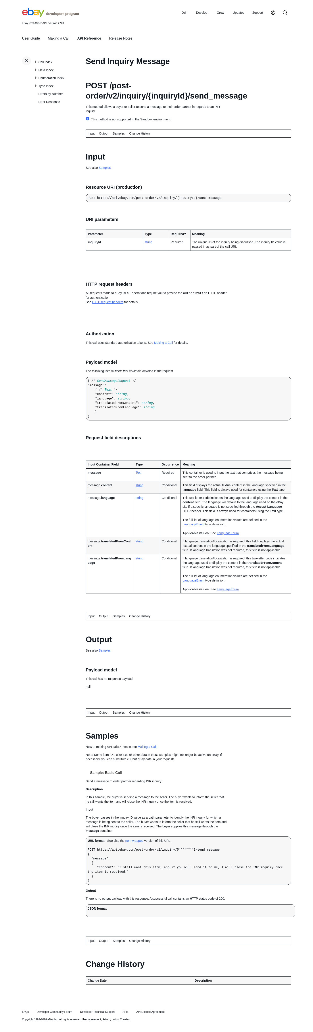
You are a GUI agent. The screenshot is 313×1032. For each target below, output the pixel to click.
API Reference (89, 38)
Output (103, 133)
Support (257, 12)
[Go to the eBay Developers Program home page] (50, 15)
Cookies (124, 1019)
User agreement (91, 1019)
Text (108, 390)
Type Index (46, 86)
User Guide (31, 38)
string (148, 242)
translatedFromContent (116, 403)
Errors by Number (50, 94)
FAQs (25, 1011)
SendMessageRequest (114, 381)
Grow (220, 12)
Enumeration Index (51, 78)
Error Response (49, 102)
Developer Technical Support (97, 1011)
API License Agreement (150, 1011)
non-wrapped (134, 840)
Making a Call (58, 38)
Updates (238, 12)
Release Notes (120, 38)
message (96, 385)
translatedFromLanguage (117, 407)
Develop (201, 12)
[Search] (285, 13)
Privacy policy (110, 1019)
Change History (140, 133)
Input (91, 616)
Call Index (45, 62)
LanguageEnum (193, 524)
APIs (125, 1011)
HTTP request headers (107, 302)
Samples (119, 133)
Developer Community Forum (54, 1011)
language (104, 398)
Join (185, 12)
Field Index (46, 70)
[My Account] (273, 13)
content (103, 394)
